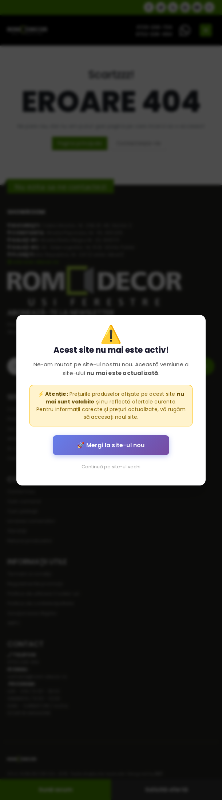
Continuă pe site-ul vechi (111, 466)
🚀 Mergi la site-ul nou (110, 445)
